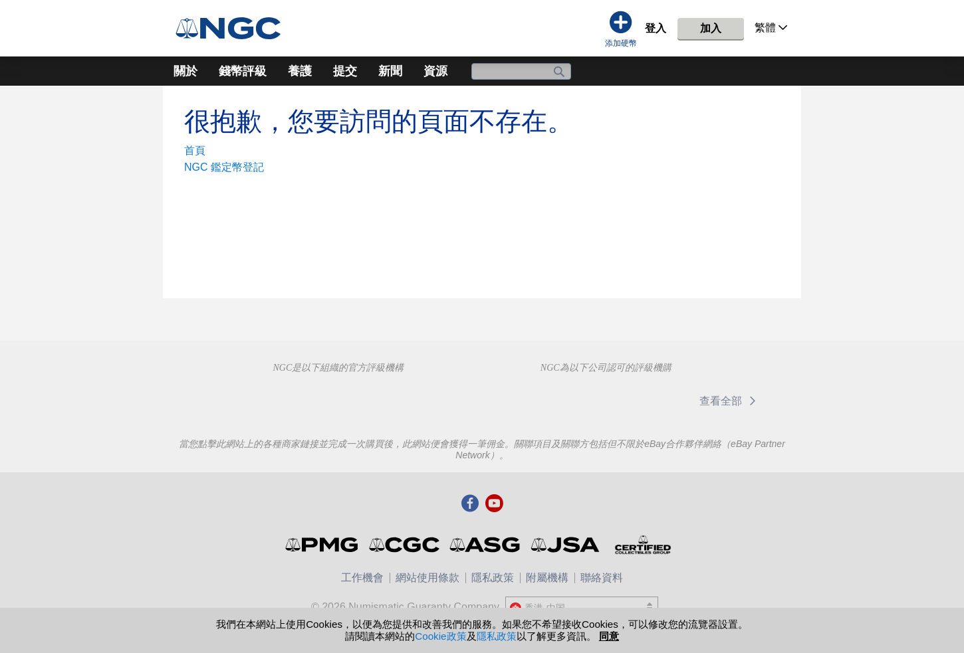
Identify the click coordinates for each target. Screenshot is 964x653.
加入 (710, 28)
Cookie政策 (440, 636)
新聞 (390, 71)
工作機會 (362, 577)
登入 (655, 28)
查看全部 (729, 401)
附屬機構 (547, 577)
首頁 (194, 150)
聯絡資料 (601, 577)
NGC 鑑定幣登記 (224, 167)
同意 (609, 636)
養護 (300, 71)
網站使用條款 (427, 577)
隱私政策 (492, 577)
